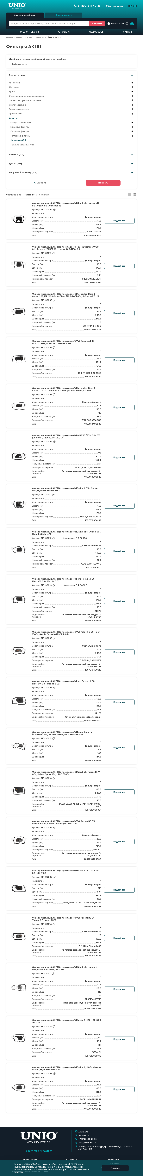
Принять (115, 1168)
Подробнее (119, 220)
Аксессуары (96, 32)
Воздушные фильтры (20, 122)
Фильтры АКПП (18, 140)
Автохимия (64, 32)
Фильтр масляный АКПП (23, 145)
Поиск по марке (63, 15)
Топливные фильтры (20, 136)
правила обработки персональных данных (51, 1170)
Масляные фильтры (19, 127)
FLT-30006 (81, 538)
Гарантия (127, 32)
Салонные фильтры (19, 131)
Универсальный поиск (25, 15)
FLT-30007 (81, 585)
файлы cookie (40, 1164)
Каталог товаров (29, 32)
